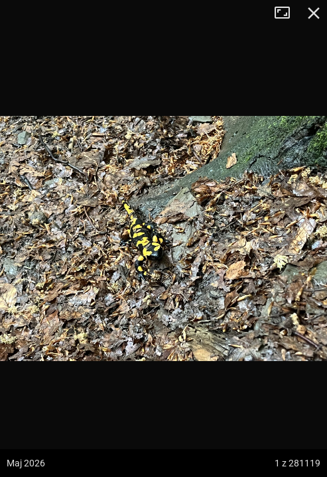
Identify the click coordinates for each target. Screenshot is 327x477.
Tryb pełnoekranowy (287, 13)
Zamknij (313, 13)
